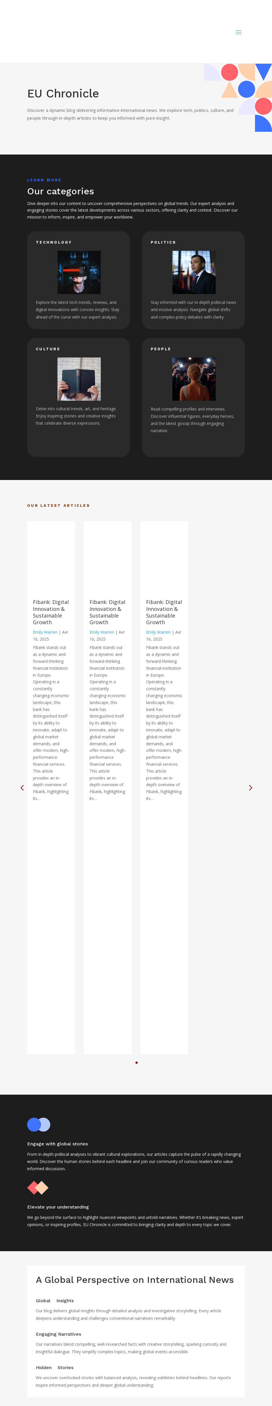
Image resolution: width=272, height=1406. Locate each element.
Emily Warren (45, 632)
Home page (42, 1364)
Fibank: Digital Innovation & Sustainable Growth (51, 612)
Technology (42, 1403)
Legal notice (42, 1371)
